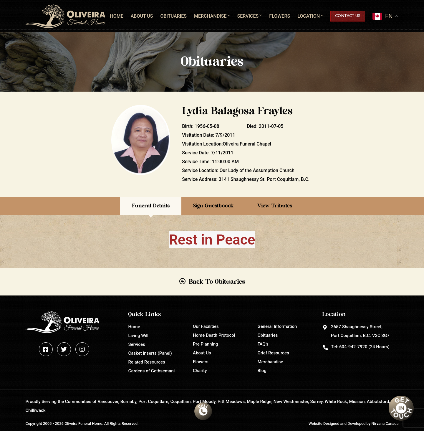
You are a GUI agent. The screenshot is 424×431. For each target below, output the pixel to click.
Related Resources (146, 362)
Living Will (138, 335)
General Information (277, 326)
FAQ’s (263, 344)
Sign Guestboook (213, 206)
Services (248, 16)
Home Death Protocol (214, 335)
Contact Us (347, 16)
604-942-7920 (353, 346)
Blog (262, 370)
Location (308, 16)
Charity (200, 370)
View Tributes (274, 206)
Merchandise (210, 16)
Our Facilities (206, 326)
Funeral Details (151, 206)
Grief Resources (273, 353)
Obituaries (173, 16)
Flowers (279, 16)
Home (116, 16)
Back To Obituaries (217, 281)
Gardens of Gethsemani (151, 371)
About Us (142, 16)
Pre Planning (205, 344)
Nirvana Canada (384, 423)
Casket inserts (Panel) (150, 353)
